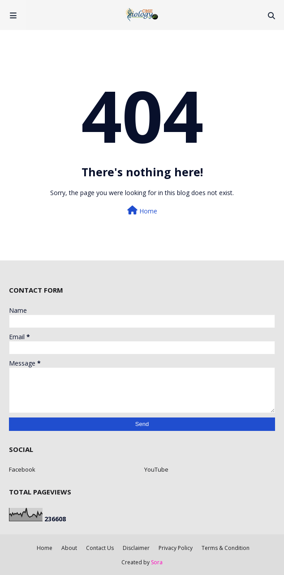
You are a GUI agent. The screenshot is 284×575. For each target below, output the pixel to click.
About (69, 548)
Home (142, 210)
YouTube (156, 469)
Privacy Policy (176, 548)
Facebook (22, 469)
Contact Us (100, 548)
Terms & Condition (226, 548)
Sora (157, 562)
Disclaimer (136, 548)
